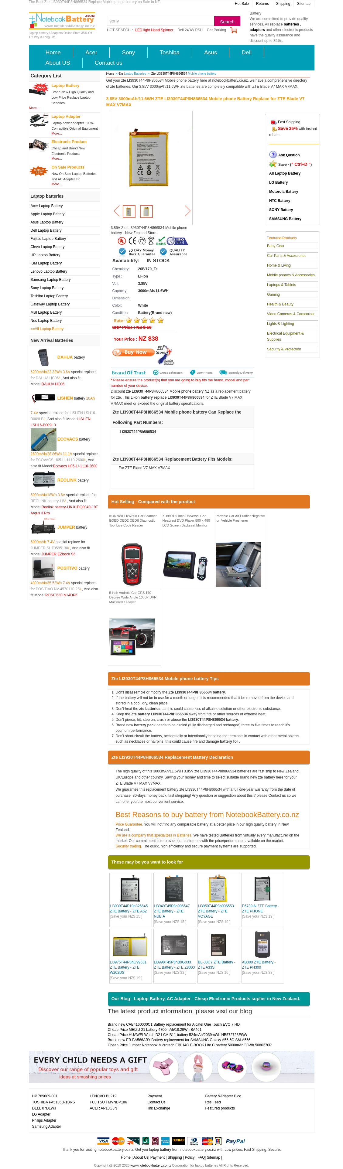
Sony (128, 52)
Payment (155, 1096)
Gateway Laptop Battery (50, 304)
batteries (291, 24)
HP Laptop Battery (45, 255)
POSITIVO (67, 567)
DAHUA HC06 (47, 378)
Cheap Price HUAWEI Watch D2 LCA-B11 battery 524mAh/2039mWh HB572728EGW (177, 1035)
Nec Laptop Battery (46, 321)
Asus (210, 52)
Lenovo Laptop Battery (49, 271)
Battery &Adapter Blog (223, 1096)
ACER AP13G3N (103, 1108)
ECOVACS (67, 438)
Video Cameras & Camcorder (291, 314)
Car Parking (216, 30)
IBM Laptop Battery (46, 263)
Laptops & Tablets (281, 285)
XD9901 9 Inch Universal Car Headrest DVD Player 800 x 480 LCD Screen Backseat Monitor (186, 520)
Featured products (220, 1108)
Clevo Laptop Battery (48, 247)
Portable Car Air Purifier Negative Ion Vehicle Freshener (240, 518)
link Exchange (159, 1108)
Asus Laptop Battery (47, 222)
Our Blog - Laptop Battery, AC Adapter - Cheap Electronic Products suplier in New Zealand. (205, 998)
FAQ (201, 1157)
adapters (257, 30)
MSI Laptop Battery (46, 312)
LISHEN (65, 397)
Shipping (283, 4)
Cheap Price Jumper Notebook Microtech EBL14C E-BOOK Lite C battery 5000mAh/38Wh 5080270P (190, 1045)
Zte (121, 73)
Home (53, 52)
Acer (91, 52)
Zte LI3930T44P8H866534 (169, 73)
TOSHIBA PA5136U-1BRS (53, 1102)
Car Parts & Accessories (286, 256)
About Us (140, 1157)
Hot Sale (242, 4)
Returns (262, 4)
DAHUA (65, 356)
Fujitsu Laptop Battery (48, 239)
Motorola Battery (283, 191)
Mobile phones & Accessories (291, 275)
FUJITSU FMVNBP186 (108, 1102)
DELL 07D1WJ (44, 1108)
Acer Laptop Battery (47, 206)
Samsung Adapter (46, 1126)
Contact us (108, 63)
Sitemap (303, 4)
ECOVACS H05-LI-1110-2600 (60, 460)
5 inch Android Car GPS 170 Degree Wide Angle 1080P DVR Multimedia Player (133, 597)
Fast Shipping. (289, 122)
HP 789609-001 (45, 1096)
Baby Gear (275, 246)
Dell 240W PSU (190, 30)
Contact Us (157, 1102)
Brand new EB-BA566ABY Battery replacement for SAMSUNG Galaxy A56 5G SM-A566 (179, 1040)
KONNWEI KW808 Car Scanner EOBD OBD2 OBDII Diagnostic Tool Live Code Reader (133, 520)
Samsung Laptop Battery (51, 280)
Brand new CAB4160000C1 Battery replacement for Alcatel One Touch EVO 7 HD (174, 1024)
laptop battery (160, 1149)
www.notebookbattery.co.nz (150, 1165)
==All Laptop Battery (47, 329)
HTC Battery (279, 201)
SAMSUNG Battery (285, 219)
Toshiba (170, 52)
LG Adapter (41, 1114)
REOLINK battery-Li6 (48, 501)
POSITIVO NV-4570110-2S (58, 589)
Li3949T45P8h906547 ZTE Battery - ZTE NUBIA (172, 911)
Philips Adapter (44, 1120)
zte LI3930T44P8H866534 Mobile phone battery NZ (168, 391)
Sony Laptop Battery (47, 288)
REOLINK (67, 479)
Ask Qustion (289, 155)
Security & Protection (284, 349)
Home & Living (279, 265)
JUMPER (66, 526)
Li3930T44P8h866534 (138, 432)
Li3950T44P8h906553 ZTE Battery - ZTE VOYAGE (216, 911)
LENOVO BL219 (103, 1096)
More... (34, 108)
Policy (189, 1157)
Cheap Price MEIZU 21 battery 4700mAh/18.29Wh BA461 (155, 1030)
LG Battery (278, 182)
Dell (247, 52)
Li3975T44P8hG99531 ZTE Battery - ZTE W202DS (128, 967)
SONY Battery (281, 210)
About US (58, 63)
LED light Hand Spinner (154, 30)
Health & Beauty (280, 304)
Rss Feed (213, 1102)
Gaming (273, 294)
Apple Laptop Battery (48, 214)
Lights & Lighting (280, 324)
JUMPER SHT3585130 (49, 548)
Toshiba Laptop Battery (49, 296)
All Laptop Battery (284, 173)
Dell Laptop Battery (46, 230)
